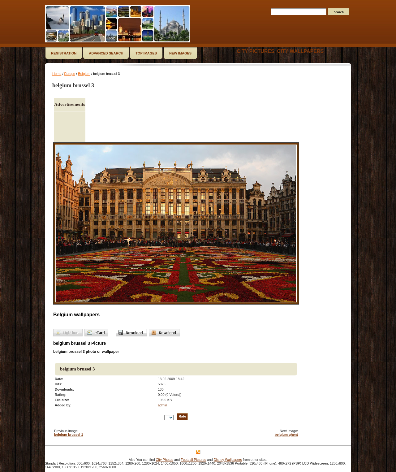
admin (162, 405)
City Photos (164, 459)
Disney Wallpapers (228, 459)
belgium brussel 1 (68, 434)
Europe (69, 74)
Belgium (84, 74)
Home (56, 74)
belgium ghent (286, 434)
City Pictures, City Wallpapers (280, 51)
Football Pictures (193, 459)
